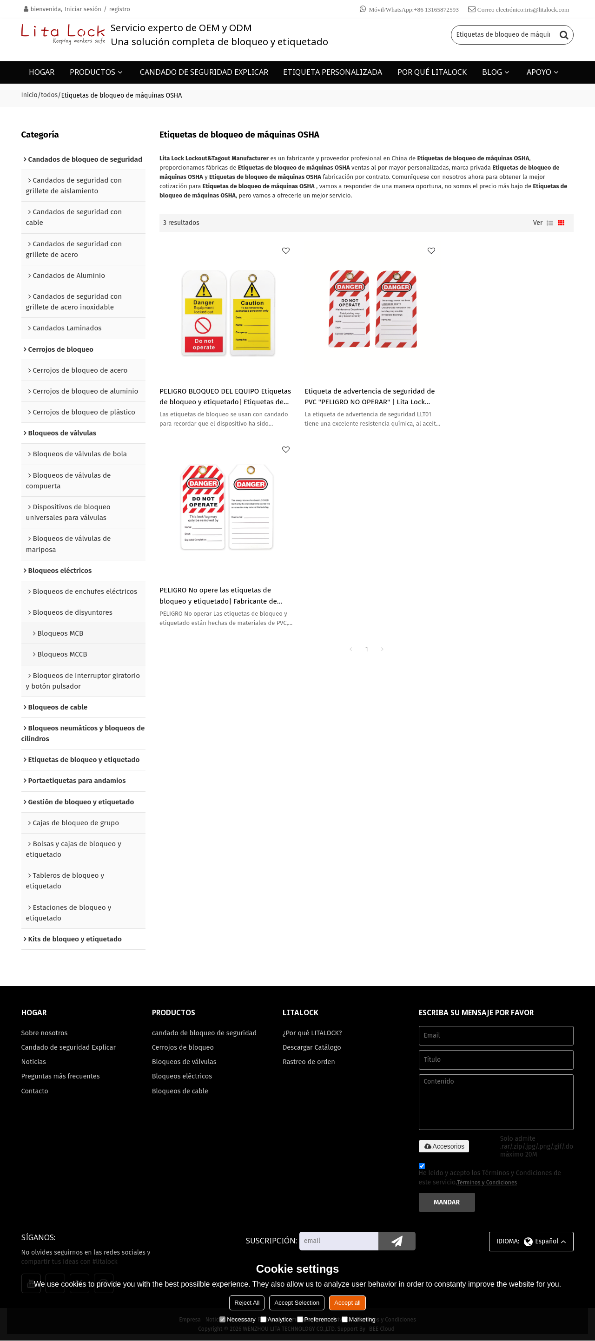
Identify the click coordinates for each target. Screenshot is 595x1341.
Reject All (246, 1302)
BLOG (492, 72)
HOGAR (41, 72)
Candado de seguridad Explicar (68, 1047)
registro (119, 9)
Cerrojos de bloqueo (183, 1047)
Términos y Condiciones (487, 1182)
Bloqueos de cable (180, 1091)
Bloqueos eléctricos (182, 1076)
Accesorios (443, 1146)
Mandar (447, 1202)
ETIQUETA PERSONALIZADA (332, 72)
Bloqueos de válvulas (184, 1062)
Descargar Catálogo (312, 1047)
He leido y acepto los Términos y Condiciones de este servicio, (490, 1175)
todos (49, 95)
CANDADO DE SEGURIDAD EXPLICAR (204, 72)
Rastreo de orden (309, 1062)
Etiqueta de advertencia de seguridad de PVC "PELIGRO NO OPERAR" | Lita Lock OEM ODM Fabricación (366, 393)
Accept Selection (296, 1302)
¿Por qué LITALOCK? (312, 1033)
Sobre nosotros (44, 1033)
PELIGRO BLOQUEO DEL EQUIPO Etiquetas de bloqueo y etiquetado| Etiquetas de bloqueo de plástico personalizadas (225, 393)
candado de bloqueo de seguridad (204, 1033)
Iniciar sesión (83, 9)
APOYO (539, 72)
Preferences (317, 1319)
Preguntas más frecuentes (60, 1076)
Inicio (29, 95)
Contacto (34, 1091)
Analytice (276, 1319)
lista (549, 222)
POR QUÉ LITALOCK (432, 72)
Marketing (359, 1319)
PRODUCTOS (92, 72)
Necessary (237, 1319)
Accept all (347, 1302)
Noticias (33, 1062)
